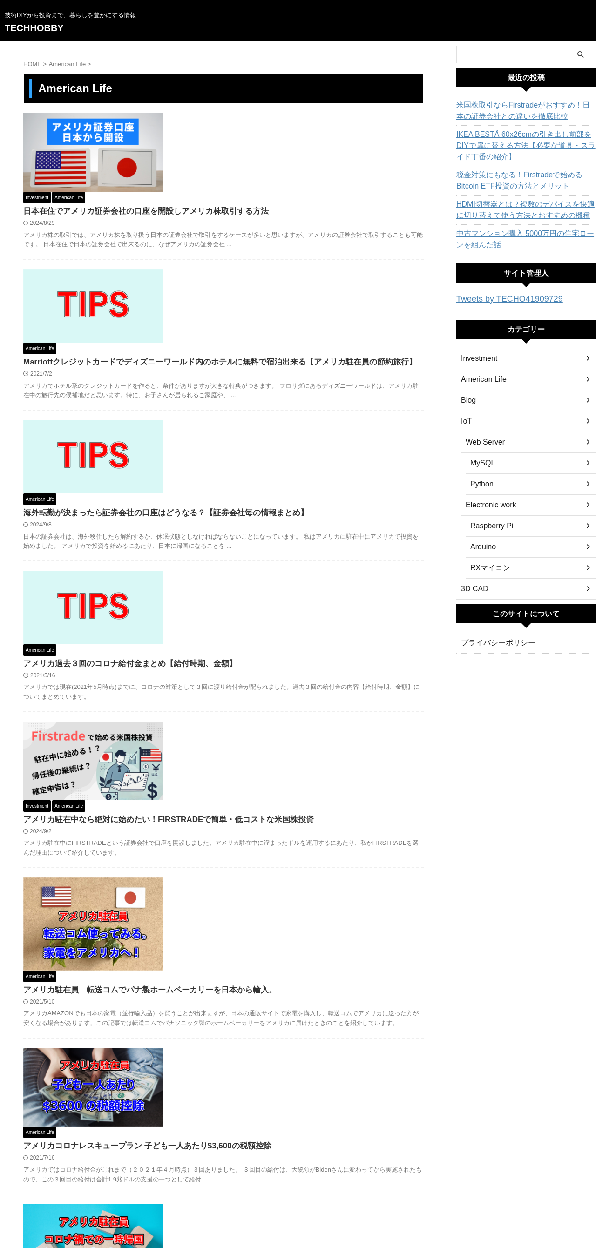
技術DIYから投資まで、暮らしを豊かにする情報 (298, 1206)
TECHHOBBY (34, 28)
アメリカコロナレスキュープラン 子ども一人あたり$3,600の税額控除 (286, 735)
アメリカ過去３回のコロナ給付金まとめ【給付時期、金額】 (270, 431)
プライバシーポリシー (493, 641)
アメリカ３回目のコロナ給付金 (222, 946)
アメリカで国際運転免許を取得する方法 (237, 1045)
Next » (272, 1139)
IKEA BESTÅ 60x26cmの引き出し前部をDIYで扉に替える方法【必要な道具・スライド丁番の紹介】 (524, 146)
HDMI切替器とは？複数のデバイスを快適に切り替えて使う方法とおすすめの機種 (523, 210)
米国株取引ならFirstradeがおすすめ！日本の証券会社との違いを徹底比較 (524, 110)
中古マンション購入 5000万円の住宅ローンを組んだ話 (523, 239)
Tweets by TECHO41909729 (500, 298)
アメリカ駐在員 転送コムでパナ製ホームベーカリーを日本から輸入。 (289, 622)
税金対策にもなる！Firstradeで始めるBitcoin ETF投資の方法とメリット (521, 180)
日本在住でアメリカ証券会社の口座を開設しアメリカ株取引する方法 (285, 133)
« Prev (175, 1139)
